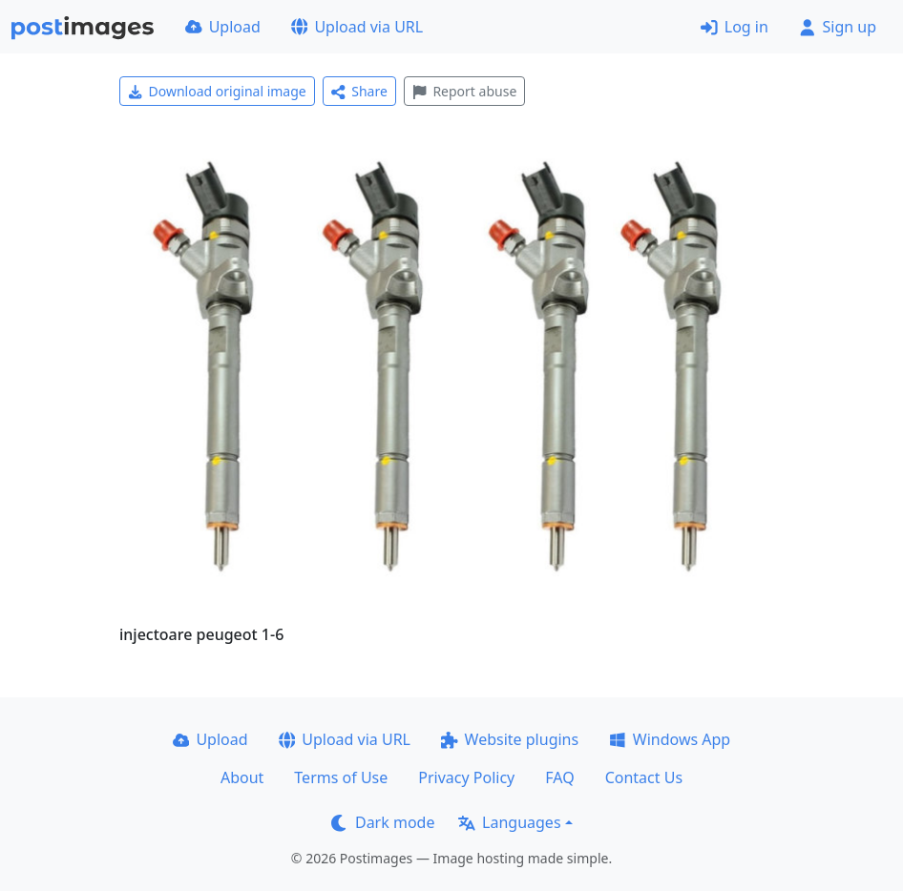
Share (359, 91)
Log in (734, 26)
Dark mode (382, 822)
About (241, 777)
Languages (509, 822)
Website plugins (509, 739)
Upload (223, 26)
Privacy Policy (466, 777)
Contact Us (643, 777)
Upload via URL (357, 26)
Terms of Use (341, 777)
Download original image (217, 91)
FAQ (559, 777)
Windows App (669, 739)
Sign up (837, 26)
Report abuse (464, 91)
